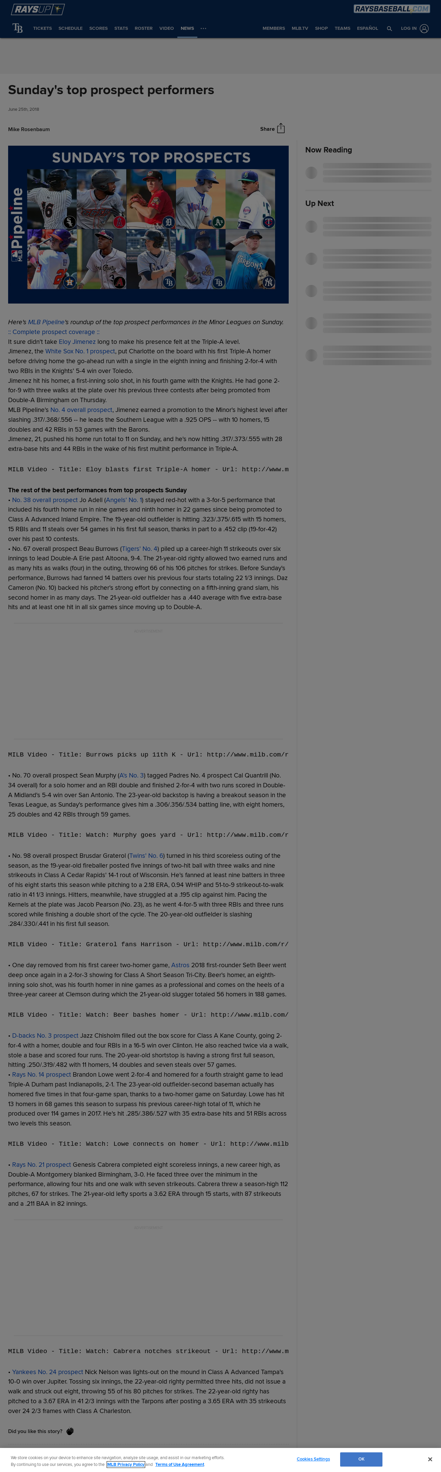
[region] (220, 1460)
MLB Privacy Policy (126, 1464)
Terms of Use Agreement (179, 1464)
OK (361, 1459)
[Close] (430, 1459)
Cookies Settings (313, 1459)
